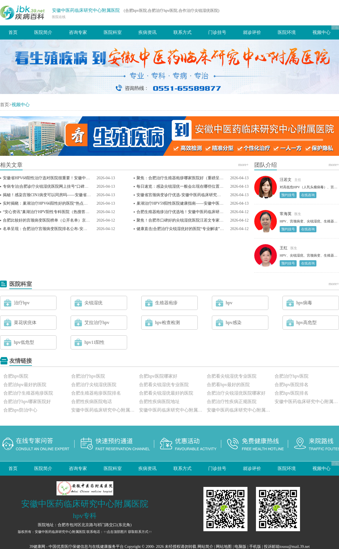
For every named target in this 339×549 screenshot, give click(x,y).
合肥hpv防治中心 (20, 410)
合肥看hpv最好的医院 (228, 384)
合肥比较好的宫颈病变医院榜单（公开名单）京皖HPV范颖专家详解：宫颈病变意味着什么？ (84, 220)
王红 (284, 248)
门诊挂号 (217, 32)
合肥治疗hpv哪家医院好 (27, 401)
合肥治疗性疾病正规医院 (232, 401)
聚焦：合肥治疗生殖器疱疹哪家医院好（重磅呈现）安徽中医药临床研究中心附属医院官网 (215, 178)
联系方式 (182, 32)
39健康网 (37, 546)
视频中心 (321, 32)
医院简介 (43, 32)
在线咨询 (308, 195)
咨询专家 (78, 32)
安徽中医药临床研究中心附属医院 (86, 10)
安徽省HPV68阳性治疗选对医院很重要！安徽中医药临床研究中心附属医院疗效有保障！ (80, 178)
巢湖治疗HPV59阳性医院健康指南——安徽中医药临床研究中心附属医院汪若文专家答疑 (213, 203)
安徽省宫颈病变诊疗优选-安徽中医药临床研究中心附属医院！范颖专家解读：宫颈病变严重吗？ (220, 195)
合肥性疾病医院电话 (91, 401)
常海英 (286, 214)
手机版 (255, 546)
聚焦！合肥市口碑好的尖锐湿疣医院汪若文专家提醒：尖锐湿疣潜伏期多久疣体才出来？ (213, 220)
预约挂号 (288, 195)
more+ (243, 165)
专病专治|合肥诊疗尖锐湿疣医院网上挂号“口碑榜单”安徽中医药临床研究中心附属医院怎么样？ (86, 186)
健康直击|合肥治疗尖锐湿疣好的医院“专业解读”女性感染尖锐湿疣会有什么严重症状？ (211, 229)
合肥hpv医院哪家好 (158, 376)
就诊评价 (252, 32)
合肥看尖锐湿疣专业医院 (232, 376)
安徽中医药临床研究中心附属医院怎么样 (103, 410)
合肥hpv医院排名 (291, 384)
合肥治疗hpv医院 (88, 376)
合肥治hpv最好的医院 (24, 384)
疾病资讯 (147, 32)
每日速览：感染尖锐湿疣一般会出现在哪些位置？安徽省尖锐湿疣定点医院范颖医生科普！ (215, 186)
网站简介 (205, 546)
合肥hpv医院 (15, 376)
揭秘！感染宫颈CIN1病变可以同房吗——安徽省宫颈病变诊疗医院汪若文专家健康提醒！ (80, 195)
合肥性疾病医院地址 (159, 401)
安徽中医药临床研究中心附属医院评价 (239, 410)
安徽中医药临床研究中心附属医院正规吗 (171, 410)
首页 (13, 32)
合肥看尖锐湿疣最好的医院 (166, 393)
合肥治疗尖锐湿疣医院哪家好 (236, 393)
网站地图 (224, 546)
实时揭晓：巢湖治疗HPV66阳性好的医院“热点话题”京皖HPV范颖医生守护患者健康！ (78, 203)
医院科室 (113, 32)
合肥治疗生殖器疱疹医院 (28, 393)
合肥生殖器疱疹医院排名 (96, 393)
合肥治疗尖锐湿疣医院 (93, 384)
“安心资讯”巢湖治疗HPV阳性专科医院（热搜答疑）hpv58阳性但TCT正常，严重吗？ (76, 212)
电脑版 (240, 546)
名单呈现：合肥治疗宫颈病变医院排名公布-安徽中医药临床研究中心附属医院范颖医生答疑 (82, 229)
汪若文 (286, 180)
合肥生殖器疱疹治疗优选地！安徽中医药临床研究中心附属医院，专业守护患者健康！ (211, 212)
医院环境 (287, 32)
